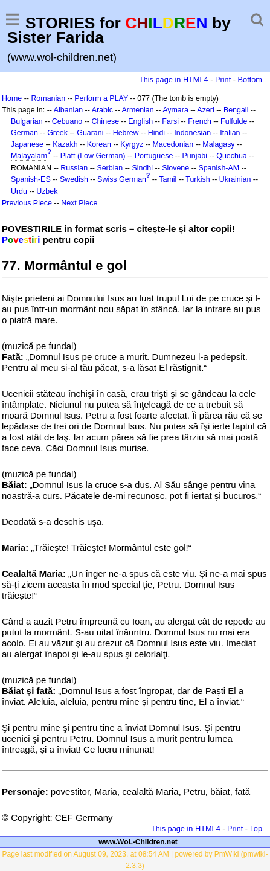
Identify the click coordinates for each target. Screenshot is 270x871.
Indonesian (192, 133)
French (199, 121)
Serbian (110, 168)
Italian (230, 133)
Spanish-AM (218, 168)
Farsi (170, 121)
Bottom (250, 79)
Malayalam (29, 156)
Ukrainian (235, 179)
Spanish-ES (31, 179)
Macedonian (172, 144)
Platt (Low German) (93, 156)
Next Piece (79, 203)
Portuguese (154, 156)
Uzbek (46, 191)
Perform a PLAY (101, 98)
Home (12, 98)
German (24, 133)
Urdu (19, 191)
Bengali (236, 110)
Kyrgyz (131, 144)
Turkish (197, 179)
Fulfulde (233, 121)
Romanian (48, 98)
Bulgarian (27, 121)
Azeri (205, 110)
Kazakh (65, 144)
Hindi (156, 133)
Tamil (167, 179)
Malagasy (218, 144)
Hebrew (126, 133)
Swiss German (121, 179)
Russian (74, 168)
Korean (99, 144)
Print (223, 79)
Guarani (90, 133)
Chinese (105, 121)
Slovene (175, 168)
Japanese (27, 144)
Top (255, 828)
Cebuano (67, 121)
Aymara (175, 110)
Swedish (74, 179)
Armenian (137, 110)
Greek (57, 133)
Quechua (231, 156)
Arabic (102, 110)
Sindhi (142, 168)
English (140, 121)
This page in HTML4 (173, 79)
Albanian (68, 110)
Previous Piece (27, 203)
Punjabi (195, 156)
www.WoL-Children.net (138, 842)
